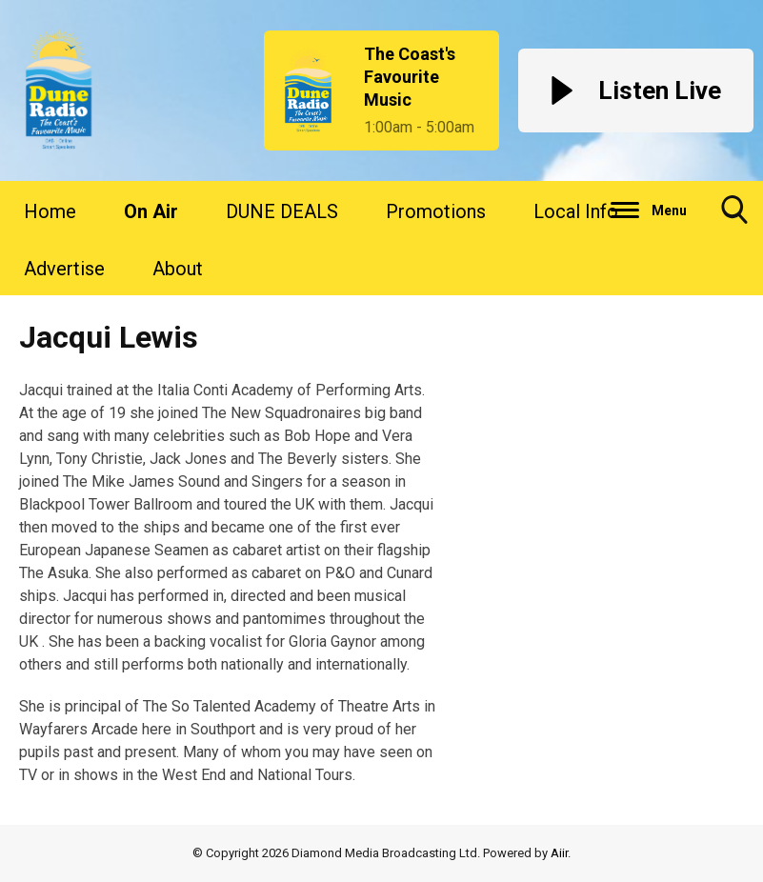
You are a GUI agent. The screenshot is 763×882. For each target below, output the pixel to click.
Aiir (559, 853)
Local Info (575, 211)
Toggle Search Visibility (734, 216)
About (177, 268)
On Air (151, 211)
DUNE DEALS (282, 211)
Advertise (64, 268)
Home (50, 211)
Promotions (436, 211)
